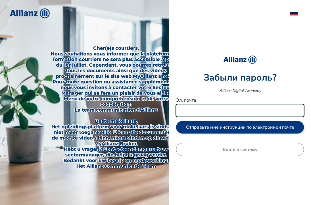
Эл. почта (186, 100)
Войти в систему (240, 149)
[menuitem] (297, 13)
